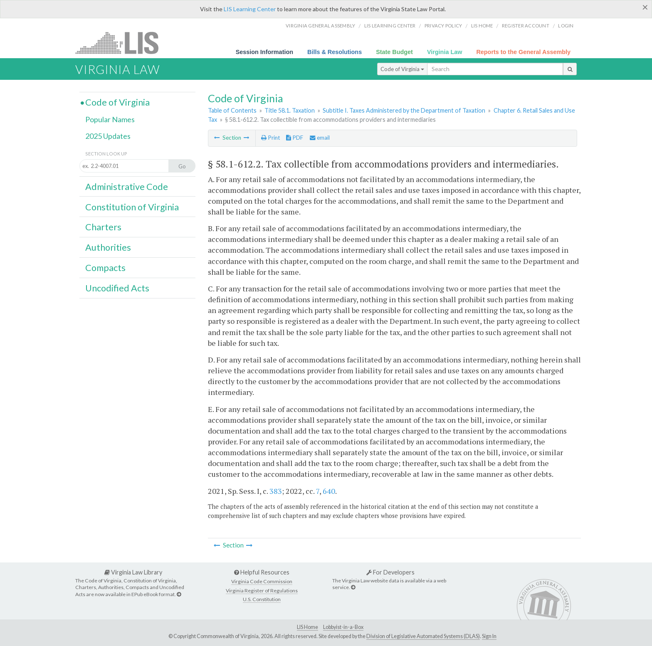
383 (275, 491)
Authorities (108, 247)
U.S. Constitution (262, 599)
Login (565, 25)
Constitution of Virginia (132, 207)
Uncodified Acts (117, 288)
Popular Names (110, 119)
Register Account (525, 25)
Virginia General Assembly (320, 25)
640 (329, 491)
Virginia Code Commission (261, 581)
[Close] (645, 7)
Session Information (264, 52)
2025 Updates (108, 136)
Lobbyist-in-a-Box (343, 627)
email (320, 137)
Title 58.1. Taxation (289, 110)
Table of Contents (232, 110)
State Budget (394, 52)
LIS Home (307, 627)
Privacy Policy (443, 25)
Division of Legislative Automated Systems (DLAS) (423, 636)
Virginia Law (444, 52)
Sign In (489, 636)
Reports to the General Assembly (523, 52)
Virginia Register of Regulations (262, 590)
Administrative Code (126, 186)
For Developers (390, 572)
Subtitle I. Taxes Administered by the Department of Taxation (404, 110)
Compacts (105, 267)
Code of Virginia (402, 69)
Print (270, 137)
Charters (103, 227)
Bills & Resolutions (334, 52)
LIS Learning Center (250, 8)
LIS (121, 42)
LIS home (482, 25)
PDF (294, 137)
